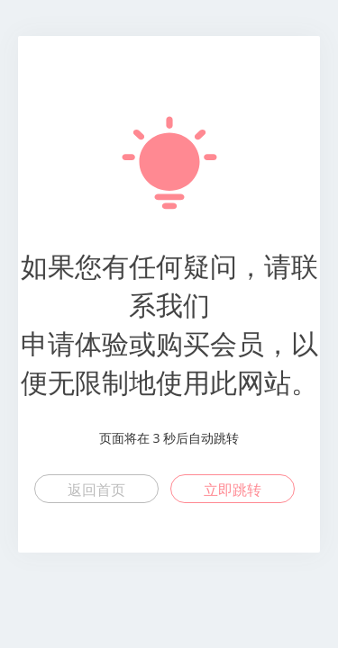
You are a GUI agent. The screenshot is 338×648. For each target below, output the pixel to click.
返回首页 (96, 490)
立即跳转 (232, 490)
